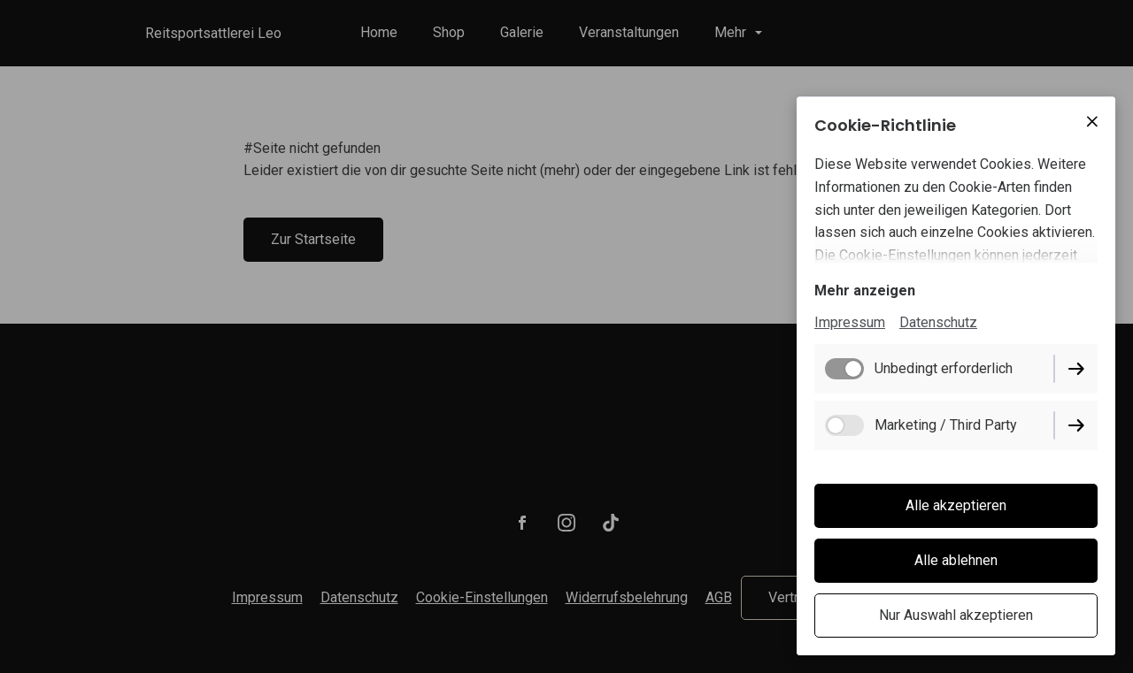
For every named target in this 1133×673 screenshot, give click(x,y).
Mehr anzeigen (864, 290)
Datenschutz (938, 322)
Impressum (849, 322)
